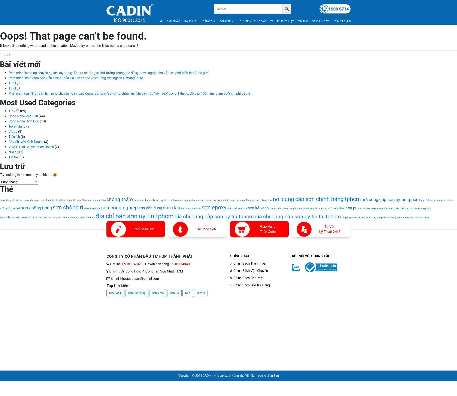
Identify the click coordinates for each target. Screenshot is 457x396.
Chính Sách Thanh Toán (250, 263)
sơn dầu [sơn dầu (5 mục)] (171, 208)
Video (13, 132)
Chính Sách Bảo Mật (248, 278)
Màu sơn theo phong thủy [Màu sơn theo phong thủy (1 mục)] (259, 200)
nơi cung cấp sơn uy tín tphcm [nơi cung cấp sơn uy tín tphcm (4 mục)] (391, 199)
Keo (187, 293)
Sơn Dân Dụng (137, 293)
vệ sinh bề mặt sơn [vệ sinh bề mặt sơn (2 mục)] (13, 217)
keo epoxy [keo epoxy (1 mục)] (158, 200)
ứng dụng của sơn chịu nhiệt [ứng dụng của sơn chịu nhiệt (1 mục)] (356, 217)
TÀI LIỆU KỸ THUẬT (282, 21)
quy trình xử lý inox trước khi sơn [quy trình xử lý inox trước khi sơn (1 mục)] (437, 200)
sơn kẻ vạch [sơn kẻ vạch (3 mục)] (258, 208)
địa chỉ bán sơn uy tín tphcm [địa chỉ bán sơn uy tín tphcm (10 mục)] (135, 216)
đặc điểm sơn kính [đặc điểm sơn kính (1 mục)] (85, 217)
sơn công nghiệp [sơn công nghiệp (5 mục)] (119, 208)
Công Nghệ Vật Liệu (23, 116)
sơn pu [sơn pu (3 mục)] (351, 208)
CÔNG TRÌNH (227, 21)
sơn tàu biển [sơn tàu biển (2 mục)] (397, 208)
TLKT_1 (14, 88)
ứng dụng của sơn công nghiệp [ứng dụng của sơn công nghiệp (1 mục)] (388, 217)
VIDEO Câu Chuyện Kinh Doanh (31, 147)
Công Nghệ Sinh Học (24, 121)
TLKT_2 (14, 83)
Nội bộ (13, 152)
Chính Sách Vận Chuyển (250, 271)
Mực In (201, 293)
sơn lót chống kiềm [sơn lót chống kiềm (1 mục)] (279, 208)
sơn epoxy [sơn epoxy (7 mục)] (214, 207)
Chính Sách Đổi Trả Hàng (251, 285)
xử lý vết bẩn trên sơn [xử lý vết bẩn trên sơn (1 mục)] (63, 217)
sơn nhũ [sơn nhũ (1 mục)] (294, 208)
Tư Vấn (14, 111)
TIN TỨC (303, 21)
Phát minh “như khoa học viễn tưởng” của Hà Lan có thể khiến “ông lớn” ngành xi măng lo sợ (76, 78)
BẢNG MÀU (191, 21)
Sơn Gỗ (174, 293)
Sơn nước (158, 293)
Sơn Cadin (115, 293)
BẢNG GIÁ (209, 21)
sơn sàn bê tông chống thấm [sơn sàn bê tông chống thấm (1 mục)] (372, 208)
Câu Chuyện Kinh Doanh (26, 142)
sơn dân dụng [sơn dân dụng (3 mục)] (150, 208)
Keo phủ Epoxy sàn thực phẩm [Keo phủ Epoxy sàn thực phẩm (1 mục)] (179, 200)
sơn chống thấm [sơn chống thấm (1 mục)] (92, 208)
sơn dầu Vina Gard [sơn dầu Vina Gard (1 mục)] (191, 208)
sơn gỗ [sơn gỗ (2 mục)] (232, 208)
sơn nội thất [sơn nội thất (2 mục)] (336, 208)
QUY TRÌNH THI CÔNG (253, 21)
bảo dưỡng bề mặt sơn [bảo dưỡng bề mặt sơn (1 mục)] (11, 200)
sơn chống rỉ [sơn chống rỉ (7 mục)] (68, 207)
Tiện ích (14, 137)
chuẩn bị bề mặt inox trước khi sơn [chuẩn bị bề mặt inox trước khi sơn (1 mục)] (63, 200)
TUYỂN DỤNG (343, 21)
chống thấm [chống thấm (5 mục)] (119, 199)
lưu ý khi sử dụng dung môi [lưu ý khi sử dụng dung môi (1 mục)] (231, 200)
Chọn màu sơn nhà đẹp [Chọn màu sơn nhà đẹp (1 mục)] (94, 200)
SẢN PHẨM (173, 21)
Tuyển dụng (17, 126)
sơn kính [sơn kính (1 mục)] (242, 208)
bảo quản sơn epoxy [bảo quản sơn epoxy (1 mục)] (34, 200)
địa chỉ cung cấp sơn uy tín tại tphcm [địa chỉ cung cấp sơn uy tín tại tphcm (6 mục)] (298, 216)
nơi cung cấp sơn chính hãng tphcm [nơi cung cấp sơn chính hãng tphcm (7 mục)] (317, 199)
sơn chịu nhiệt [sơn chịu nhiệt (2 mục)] (10, 208)
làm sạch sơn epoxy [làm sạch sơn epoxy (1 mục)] (206, 200)
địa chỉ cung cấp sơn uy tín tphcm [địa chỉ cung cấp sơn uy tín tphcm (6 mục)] (214, 216)
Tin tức (14, 157)
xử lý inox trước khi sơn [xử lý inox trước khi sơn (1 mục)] (40, 217)
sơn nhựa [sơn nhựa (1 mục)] (304, 208)
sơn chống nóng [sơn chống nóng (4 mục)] (36, 207)
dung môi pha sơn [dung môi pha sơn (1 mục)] (143, 200)
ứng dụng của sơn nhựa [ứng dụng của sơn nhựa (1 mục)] (417, 217)
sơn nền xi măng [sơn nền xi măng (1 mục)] (318, 208)
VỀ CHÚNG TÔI (321, 21)
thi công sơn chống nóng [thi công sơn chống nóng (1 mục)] (418, 208)
